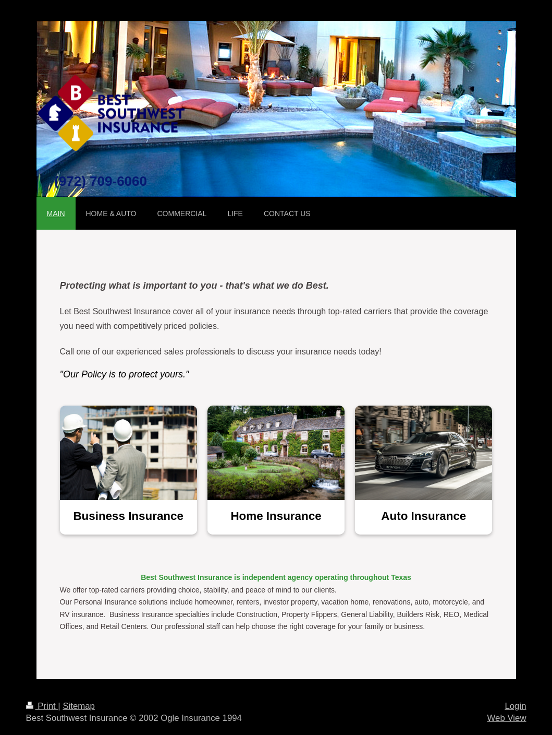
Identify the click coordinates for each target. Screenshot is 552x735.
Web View (506, 718)
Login (515, 706)
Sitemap (79, 706)
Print (42, 706)
